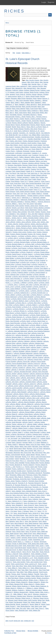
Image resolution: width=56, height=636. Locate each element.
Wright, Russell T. (11, 606)
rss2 (32, 620)
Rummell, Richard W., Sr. (38, 485)
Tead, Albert (24, 570)
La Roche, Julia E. (24, 291)
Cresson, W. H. (43, 155)
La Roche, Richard (37, 307)
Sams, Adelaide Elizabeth (29, 491)
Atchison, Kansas (31, 94)
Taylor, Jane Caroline (19, 562)
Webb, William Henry (37, 576)
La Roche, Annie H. (38, 238)
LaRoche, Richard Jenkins (39, 410)
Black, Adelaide (25, 102)
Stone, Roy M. (26, 552)
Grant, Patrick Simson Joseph (24, 189)
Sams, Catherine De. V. (30, 501)
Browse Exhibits (33, 631)
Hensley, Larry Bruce (18, 208)
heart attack (38, 204)
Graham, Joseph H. (34, 181)
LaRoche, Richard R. (12, 412)
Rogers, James (10, 481)
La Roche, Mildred (43, 305)
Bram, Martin (9, 119)
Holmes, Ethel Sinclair (12, 210)
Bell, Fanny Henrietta (22, 100)
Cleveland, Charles (35, 147)
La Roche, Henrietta (26, 274)
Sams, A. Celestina (23, 489)
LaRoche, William (35, 426)
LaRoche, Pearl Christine (41, 404)
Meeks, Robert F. (13, 444)
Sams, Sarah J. (14, 527)
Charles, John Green (15, 141)
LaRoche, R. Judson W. (32, 406)
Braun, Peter (9, 129)
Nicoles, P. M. (26, 456)
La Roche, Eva (24, 262)
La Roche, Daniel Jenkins (41, 254)
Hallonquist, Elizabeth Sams (29, 199)
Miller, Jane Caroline (27, 450)
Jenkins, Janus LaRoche (23, 222)
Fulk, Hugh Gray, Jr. (33, 173)
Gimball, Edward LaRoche (39, 175)
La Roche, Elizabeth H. (37, 258)
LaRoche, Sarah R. (42, 420)
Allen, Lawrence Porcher (35, 86)
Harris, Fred (22, 204)
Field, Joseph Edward (18, 171)
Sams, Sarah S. (20, 529)
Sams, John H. (16, 517)
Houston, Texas (45, 212)
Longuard (8, 442)
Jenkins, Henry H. (11, 220)
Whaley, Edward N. (34, 582)
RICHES (14, 11)
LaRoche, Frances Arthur (34, 359)
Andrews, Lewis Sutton (16, 92)
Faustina (33, 169)
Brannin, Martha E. (34, 123)
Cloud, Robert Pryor (37, 149)
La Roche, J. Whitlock (20, 282)
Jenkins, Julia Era (13, 224)
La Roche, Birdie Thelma (42, 244)
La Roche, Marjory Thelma (35, 299)
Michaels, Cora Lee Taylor (35, 448)
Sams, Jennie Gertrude (20, 513)
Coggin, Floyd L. (10, 151)
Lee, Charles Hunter (39, 436)
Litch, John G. (31, 440)
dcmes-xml (17, 620)
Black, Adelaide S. (20, 104)
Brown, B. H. (9, 131)
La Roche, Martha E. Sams (20, 301)
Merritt (11, 448)
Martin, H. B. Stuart (34, 442)
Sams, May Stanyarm (31, 521)
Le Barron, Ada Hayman (17, 434)
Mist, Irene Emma (37, 452)
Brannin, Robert (35, 125)
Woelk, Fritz (26, 602)
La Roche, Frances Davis (22, 264)
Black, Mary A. (10, 112)
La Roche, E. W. (22, 256)
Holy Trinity (31, 212)
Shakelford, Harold (11, 541)
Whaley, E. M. (43, 580)
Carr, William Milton (34, 135)
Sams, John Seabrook (41, 517)
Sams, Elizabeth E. (17, 505)
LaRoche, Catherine (36, 341)
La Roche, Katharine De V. (22, 293)
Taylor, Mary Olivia (17, 566)
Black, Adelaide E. (36, 102)
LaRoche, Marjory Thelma (21, 394)
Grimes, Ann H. (16, 197)
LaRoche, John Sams (12, 382)
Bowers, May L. (31, 116)
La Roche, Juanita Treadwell (23, 286)
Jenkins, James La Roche (33, 220)
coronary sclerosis (22, 155)
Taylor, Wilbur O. (13, 568)
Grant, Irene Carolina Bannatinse (31, 183)
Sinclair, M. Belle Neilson (19, 543)
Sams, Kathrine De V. (23, 519)
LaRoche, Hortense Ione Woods (39, 373)
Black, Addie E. (15, 102)
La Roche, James (32, 282)
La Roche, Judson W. (38, 286)
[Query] (28, 15)
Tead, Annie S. (33, 570)
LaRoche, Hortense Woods (27, 376)
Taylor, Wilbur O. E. (24, 568)
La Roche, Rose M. (15, 319)
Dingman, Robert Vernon (29, 165)
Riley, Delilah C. (43, 475)
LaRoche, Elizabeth (18, 351)
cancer (42, 131)
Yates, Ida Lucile (21, 608)
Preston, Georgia (11, 471)
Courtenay (35, 155)
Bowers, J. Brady (20, 116)
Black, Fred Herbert (21, 110)
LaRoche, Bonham (11, 341)
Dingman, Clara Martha (15, 165)
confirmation (18, 153)
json (22, 620)
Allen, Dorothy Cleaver (32, 80)
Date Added (25, 53)
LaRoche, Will (25, 426)
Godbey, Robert (14, 179)
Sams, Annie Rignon (29, 495)
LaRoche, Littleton (11, 390)
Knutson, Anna (31, 232)
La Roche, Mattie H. (32, 305)
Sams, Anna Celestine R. (37, 493)
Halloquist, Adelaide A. (17, 201)
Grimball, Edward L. (21, 195)
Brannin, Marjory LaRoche (20, 123)
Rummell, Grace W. (11, 483)
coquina (44, 153)
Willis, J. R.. (9, 594)
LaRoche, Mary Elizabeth (18, 398)
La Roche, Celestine (22, 250)
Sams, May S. (20, 521)
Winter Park (41, 600)
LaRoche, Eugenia (37, 357)
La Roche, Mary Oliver (34, 303)
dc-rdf (11, 620)
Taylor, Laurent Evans (17, 564)
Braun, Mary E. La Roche (34, 127)
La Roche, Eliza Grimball (22, 258)
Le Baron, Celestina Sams (36, 428)
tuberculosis (21, 576)
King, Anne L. (41, 230)
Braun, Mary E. (21, 127)
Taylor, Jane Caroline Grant (34, 562)
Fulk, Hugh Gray (22, 173)
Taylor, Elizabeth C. (11, 558)
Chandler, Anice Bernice (42, 137)
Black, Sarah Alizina (21, 112)
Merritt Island (18, 448)
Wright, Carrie (45, 604)
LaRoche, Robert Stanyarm (14, 416)
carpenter (15, 133)
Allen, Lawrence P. (21, 86)
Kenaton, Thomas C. (29, 230)
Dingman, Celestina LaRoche (30, 163)
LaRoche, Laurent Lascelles (14, 388)
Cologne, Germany (35, 151)
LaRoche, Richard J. (24, 410)
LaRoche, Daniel (25, 347)
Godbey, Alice (34, 177)
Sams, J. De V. (42, 509)
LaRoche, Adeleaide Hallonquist (17, 331)
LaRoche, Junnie (13, 386)
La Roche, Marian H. (36, 295)
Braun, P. (45, 127)
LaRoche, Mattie (40, 400)
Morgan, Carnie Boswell (13, 454)
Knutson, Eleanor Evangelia (18, 234)
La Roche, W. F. (37, 323)
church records (27, 145)
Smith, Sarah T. (40, 546)
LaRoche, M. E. (22, 390)
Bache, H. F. (21, 96)
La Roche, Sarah (25, 321)
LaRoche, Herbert (11, 373)
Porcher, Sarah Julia (31, 467)
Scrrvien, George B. (21, 539)
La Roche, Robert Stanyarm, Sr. (15, 317)
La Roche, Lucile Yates (22, 295)
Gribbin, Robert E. (36, 193)
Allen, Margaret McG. (29, 88)
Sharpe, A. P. (29, 541)
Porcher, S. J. (20, 467)
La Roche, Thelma (26, 323)
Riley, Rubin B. (18, 477)
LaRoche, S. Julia (24, 418)
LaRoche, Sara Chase (14, 420)
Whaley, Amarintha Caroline (27, 578)
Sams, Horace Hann (20, 509)
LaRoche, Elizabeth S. (40, 353)
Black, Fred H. (10, 110)
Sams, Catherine (33, 499)
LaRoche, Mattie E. (11, 402)
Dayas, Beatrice (39, 159)
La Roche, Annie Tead (22, 240)
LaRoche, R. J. (19, 406)
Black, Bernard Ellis (44, 104)
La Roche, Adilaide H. (25, 238)
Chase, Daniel (41, 143)
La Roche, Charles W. (26, 252)
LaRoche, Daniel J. (36, 347)
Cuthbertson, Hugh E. (12, 157)
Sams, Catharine (35, 497)
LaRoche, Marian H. (33, 390)
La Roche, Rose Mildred (29, 319)
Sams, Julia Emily (11, 519)
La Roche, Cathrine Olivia (35, 248)
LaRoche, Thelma (11, 424)
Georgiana (27, 175)
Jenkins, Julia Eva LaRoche (38, 224)
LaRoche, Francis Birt (23, 361)
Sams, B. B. (17, 497)
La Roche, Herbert (28, 278)
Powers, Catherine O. (18, 469)
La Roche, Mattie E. (19, 305)
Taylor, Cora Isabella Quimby (40, 556)
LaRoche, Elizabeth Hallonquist (23, 353)
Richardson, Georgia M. (35, 473)
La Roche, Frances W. (38, 264)
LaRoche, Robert (40, 412)
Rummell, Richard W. (34, 483)
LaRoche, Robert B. (11, 414)
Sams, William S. (11, 535)
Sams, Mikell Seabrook (31, 523)
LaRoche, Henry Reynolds (40, 371)
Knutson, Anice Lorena (19, 232)
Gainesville (19, 175)
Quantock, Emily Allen (33, 471)
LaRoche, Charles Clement (14, 345)
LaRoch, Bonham (25, 329)
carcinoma (9, 133)
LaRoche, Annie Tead (24, 333)
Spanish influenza (32, 548)
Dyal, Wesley (22, 167)
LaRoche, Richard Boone (36, 408)
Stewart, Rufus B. (16, 552)
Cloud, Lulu (27, 149)
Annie (7, 94)
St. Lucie (41, 548)
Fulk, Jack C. (12, 175)
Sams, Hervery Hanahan (26, 507)
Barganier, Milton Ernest (18, 98)
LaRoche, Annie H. (11, 333)
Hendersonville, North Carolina (15, 206)
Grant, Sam (16, 193)
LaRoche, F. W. (22, 359)
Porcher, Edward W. (41, 465)
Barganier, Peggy (31, 98)
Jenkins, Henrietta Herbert (30, 218)
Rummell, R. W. (22, 483)
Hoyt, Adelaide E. (11, 214)
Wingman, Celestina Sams (18, 596)
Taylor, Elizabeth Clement (13, 560)
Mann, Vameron (17, 442)
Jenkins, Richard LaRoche (40, 228)
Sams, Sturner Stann (18, 531)
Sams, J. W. (9, 513)
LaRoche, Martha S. (24, 396)
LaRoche (34, 329)
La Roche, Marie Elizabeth (25, 297)
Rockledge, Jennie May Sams (22, 479)
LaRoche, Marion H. (33, 392)
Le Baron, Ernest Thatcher (29, 430)
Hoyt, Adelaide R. (22, 214)
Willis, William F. (18, 594)
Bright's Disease (19, 129)
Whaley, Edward (10, 582)
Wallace (28, 576)
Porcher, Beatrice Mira (31, 463)
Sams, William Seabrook (23, 535)
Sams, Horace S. (32, 509)
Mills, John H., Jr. (39, 450)
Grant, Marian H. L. (29, 185)
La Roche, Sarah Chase (38, 321)
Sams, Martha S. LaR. (37, 519)
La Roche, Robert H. (21, 313)
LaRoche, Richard (22, 408)
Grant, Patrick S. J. (35, 187)
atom (7, 620)
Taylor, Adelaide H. (24, 554)
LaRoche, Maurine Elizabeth (26, 402)
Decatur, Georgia (23, 161)
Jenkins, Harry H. (17, 218)
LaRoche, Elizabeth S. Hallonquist (31, 355)
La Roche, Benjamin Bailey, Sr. (15, 244)
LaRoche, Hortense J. (12, 376)
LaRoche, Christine (42, 345)
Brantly (14, 127)
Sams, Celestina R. (17, 503)
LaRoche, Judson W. (29, 384)
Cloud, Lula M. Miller (17, 149)
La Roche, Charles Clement (37, 250)
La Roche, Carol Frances (18, 248)
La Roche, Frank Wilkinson (24, 268)
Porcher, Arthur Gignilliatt (16, 463)
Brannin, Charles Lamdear (33, 119)
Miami (24, 448)
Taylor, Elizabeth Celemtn (41, 558)
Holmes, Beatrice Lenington (41, 208)
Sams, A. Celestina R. (36, 489)
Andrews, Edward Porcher (32, 90)
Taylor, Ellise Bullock (38, 560)
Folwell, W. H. (30, 171)
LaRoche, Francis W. (33, 363)
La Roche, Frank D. (40, 266)
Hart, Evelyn (30, 204)
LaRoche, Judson (17, 384)
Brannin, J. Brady (20, 121)
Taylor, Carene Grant (12, 556)
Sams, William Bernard (39, 533)
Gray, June (27, 193)
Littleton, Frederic (41, 440)
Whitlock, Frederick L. (18, 590)
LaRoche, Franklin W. (18, 367)
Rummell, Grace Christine (36, 481)
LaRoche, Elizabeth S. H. (13, 355)
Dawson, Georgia (28, 159)
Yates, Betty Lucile (36, 606)
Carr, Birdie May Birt (12, 135)
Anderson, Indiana (17, 90)
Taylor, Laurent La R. (31, 564)
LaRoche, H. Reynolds (18, 369)
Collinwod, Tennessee (22, 151)
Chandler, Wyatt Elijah (34, 139)
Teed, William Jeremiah (31, 572)
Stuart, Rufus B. (44, 552)
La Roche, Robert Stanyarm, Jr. (39, 315)
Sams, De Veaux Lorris (31, 503)
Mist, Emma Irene (26, 452)
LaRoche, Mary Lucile (32, 398)
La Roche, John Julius (25, 284)
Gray (21, 193)
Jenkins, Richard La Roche (24, 228)
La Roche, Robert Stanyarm (20, 315)
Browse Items (20, 631)
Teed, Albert (19, 572)
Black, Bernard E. (32, 104)
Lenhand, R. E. (35, 438)
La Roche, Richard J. (19, 309)
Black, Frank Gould (32, 108)
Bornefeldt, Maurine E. (30, 114)
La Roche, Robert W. (32, 317)
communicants (10, 153)
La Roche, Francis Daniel (25, 266)
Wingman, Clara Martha (34, 596)
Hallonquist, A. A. (27, 197)
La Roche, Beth (29, 244)
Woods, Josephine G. (22, 604)
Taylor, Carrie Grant (24, 556)
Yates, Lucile (30, 608)
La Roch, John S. (13, 238)
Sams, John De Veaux (31, 515)
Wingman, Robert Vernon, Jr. (23, 598)
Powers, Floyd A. (31, 469)
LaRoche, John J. (26, 380)
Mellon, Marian (14, 446)
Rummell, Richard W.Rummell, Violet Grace (19, 487)
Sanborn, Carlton (15, 537)
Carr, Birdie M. (45, 133)
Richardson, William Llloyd (18, 475)
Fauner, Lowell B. (24, 169)
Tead (19, 570)
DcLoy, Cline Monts (11, 161)
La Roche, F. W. (34, 262)
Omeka (49, 633)
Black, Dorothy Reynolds (29, 106)
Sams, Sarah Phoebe (36, 527)
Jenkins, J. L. (21, 220)
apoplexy (12, 94)
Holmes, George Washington (28, 210)
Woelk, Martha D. (36, 602)
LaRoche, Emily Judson (24, 357)
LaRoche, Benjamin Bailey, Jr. (14, 337)
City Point (46, 145)
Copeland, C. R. (36, 153)
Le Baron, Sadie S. (17, 432)
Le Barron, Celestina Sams (34, 434)
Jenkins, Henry (43, 218)
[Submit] (50, 15)
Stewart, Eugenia (38, 550)
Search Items (30, 42)
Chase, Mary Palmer (12, 145)
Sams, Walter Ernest (25, 533)
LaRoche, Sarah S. (28, 422)
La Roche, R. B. (26, 307)
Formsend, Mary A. (40, 171)
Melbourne (22, 444)
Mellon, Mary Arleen (26, 446)
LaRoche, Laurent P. (29, 388)
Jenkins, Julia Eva (24, 224)
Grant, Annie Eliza (15, 183)
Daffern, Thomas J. (17, 159)
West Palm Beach (13, 578)
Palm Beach (34, 458)
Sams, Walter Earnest (12, 533)
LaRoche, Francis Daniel (37, 361)
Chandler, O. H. (22, 139)
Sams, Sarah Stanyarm (33, 529)
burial (15, 131)
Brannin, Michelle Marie (22, 125)
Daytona (47, 159)
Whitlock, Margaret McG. (21, 592)
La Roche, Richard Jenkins (34, 309)
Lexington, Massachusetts (19, 440)
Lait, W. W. (32, 327)
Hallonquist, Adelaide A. (13, 199)
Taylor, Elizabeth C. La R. (25, 558)
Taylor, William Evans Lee (38, 568)
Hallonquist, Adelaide (39, 197)
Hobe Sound (29, 208)
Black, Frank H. (43, 108)
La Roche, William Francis (20, 327)
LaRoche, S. (14, 418)
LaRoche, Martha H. (12, 396)
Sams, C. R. (26, 497)
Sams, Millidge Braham (29, 525)
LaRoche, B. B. (10, 335)
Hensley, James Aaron (31, 206)
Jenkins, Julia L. (10, 226)
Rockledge (9, 479)
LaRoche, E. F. (35, 349)
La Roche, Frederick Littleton (19, 272)
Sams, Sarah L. (24, 527)
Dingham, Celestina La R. (13, 163)
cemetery (18, 137)
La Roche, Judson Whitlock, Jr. (30, 288)
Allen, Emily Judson (33, 82)
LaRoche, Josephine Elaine (27, 382)
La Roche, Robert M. (34, 313)
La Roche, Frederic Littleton (29, 270)
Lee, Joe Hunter (12, 438)
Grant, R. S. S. (38, 189)
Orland (17, 458)
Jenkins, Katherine (37, 226)
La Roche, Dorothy (11, 256)
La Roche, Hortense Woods (38, 280)
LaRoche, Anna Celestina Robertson (38, 331)
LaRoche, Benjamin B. (22, 335)
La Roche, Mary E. (34, 301)
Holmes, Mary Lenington (19, 212)
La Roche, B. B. (34, 240)
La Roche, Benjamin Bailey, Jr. (40, 242)
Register (51, 2)
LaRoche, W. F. (21, 424)
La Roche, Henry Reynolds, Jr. (38, 276)
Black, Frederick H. (33, 110)
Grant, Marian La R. (42, 185)
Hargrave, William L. (31, 201)
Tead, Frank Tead (44, 570)
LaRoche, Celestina (22, 343)
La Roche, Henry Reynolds (20, 276)
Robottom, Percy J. (40, 477)
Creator (18, 53)
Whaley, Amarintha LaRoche (19, 580)
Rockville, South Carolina (39, 479)
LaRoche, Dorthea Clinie (22, 349)
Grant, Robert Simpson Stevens (25, 191)
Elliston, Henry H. (32, 167)
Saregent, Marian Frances (29, 537)
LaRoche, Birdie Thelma (37, 339)
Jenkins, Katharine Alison (23, 226)
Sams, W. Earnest (30, 531)
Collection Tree (9, 631)
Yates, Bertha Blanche (23, 606)
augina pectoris (12, 96)
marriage (25, 442)
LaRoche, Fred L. (31, 367)
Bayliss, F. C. (11, 100)
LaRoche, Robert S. (39, 414)
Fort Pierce (12, 173)
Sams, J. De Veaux (11, 511)
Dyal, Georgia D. (13, 167)
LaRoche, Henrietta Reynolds (22, 371)
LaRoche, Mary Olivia (28, 400)
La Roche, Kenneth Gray (38, 293)
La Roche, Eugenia (39, 260)
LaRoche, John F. (15, 380)
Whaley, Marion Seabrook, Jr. (21, 586)
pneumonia (30, 461)
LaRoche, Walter (32, 424)
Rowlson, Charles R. (21, 481)
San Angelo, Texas (37, 535)
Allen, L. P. (40, 84)
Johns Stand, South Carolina (14, 230)
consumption (27, 153)
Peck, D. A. (23, 461)
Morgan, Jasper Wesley (28, 454)
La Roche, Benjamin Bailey (22, 242)
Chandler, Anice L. (11, 139)
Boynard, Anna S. (41, 116)
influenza (15, 216)
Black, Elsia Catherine (18, 108)
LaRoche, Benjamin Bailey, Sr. (33, 337)
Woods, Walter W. (35, 604)
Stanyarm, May (28, 550)
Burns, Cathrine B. (23, 131)
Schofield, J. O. (10, 539)
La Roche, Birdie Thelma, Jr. (14, 246)
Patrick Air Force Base (12, 461)
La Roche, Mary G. (21, 303)
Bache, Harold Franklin (33, 96)
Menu (7, 23)
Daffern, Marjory (35, 157)
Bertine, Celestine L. (36, 100)
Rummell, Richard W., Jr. (22, 485)
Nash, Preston (10, 456)
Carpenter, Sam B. (34, 133)
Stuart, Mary (35, 552)
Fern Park (40, 169)
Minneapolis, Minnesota (13, 452)
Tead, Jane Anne (11, 572)
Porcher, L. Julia (10, 467)
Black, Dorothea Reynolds (13, 106)
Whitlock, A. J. (21, 588)
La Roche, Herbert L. (41, 278)
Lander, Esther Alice (42, 327)
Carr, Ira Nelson (23, 135)
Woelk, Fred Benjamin (15, 602)
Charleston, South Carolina (28, 143)
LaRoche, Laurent (39, 386)
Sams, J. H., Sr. (42, 511)
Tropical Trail (13, 576)
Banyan (42, 96)
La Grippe (21, 236)
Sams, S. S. (40, 525)
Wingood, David (13, 600)
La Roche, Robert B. (34, 311)
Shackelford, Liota (38, 539)
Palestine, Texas (24, 458)
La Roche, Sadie (42, 319)
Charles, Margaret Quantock (31, 141)
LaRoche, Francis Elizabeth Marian (16, 363)
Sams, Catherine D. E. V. (15, 501)
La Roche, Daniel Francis (13, 254)
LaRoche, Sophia (39, 422)
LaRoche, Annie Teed (37, 333)
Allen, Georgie (32, 84)
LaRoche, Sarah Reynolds (13, 422)
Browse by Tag (19, 42)
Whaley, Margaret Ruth (16, 584)
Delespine (32, 161)
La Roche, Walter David (21, 325)
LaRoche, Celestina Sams (36, 343)
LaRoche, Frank (22, 365)
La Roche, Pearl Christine (13, 307)
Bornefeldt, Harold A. (16, 114)
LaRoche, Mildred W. (27, 404)
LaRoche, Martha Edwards (37, 394)
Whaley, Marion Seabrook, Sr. (39, 586)
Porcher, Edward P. (29, 465)
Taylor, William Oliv (11, 570)
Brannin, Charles (19, 119)
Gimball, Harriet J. (11, 177)
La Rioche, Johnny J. (31, 236)
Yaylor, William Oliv (34, 610)
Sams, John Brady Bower (16, 515)
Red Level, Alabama (21, 473)
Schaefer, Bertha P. (44, 537)
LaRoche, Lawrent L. (42, 388)
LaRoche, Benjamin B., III (37, 335)
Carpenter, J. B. (23, 133)
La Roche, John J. (12, 284)
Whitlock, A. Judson (32, 588)
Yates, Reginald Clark (21, 610)
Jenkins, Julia (36, 222)
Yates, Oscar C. (39, 608)
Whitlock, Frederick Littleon (34, 590)
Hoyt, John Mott (32, 214)
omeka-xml (27, 620)
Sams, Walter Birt (42, 531)
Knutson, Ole (31, 234)
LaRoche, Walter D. (43, 424)
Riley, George (10, 477)
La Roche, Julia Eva (36, 291)
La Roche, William (34, 325)
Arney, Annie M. (20, 94)
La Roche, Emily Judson (25, 260)
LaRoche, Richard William (26, 412)
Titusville (36, 574)
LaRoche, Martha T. (37, 396)
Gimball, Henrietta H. (23, 177)
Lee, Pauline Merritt (24, 438)
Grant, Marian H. (18, 185)
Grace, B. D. (24, 181)
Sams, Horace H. (39, 507)
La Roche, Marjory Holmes (19, 299)
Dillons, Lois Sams (41, 161)
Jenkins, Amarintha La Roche (35, 216)
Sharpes (36, 541)
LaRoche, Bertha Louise (22, 339)
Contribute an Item (10, 633)
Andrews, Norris (44, 92)
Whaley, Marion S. (29, 584)
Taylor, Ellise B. (26, 560)
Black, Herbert (44, 110)
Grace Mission (15, 181)
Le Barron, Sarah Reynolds (24, 436)
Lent (9, 440)
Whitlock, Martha (34, 592)
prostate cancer (21, 471)
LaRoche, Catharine (24, 341)
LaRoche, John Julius (39, 380)
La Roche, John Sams (39, 284)
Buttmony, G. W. (35, 131)
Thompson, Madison (27, 574)
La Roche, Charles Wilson (41, 252)
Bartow (39, 98)
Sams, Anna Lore (17, 495)
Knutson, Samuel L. (11, 236)
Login (43, 2)
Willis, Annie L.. (44, 592)
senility (30, 539)
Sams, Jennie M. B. (34, 513)
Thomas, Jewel (15, 574)
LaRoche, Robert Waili (29, 416)
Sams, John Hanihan (27, 517)
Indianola (41, 214)
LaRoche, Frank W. (33, 365)
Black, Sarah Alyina (33, 112)
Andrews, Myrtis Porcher (31, 92)
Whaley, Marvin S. (11, 588)
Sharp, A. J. (21, 541)
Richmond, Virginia (32, 475)
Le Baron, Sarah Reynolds (32, 432)
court (29, 155)
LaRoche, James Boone (28, 378)
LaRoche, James (15, 378)
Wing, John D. (28, 594)
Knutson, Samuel (41, 234)
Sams (15, 489)
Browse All (9, 42)
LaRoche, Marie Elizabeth (19, 392)
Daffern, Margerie (24, 157)
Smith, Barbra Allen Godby (36, 543)
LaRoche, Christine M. (12, 347)
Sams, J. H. (33, 511)
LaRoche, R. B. (10, 406)
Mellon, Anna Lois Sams (33, 444)
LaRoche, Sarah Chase (29, 420)
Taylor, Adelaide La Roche (39, 554)
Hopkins (37, 212)
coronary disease (11, 155)
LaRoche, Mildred (15, 404)
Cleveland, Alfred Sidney (21, 147)
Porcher (37, 461)
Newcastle (18, 456)
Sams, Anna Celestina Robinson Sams (17, 493)
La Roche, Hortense (23, 280)
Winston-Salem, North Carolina (27, 600)
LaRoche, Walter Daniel (13, 426)
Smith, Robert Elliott (29, 546)
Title (13, 53)
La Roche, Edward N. (34, 256)
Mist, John (46, 452)
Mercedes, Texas (37, 446)
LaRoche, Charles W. (29, 345)
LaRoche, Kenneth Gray (26, 386)
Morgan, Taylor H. (41, 454)
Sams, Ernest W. (29, 505)
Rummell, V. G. (37, 487)
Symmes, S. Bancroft (12, 554)
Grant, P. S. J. (25, 187)
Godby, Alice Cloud (26, 179)
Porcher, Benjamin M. (15, 465)
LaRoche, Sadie (35, 418)
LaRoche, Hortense (23, 373)
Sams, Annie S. (41, 495)
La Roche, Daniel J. (27, 254)
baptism (8, 98)
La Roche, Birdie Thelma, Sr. (32, 246)
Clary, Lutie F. (10, 147)
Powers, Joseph (41, 469)
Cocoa (46, 149)
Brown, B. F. (42, 129)
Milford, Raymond (14, 450)
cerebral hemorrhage (27, 137)
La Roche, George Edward (37, 272)
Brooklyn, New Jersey (30, 129)
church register (37, 145)
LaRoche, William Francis (19, 428)
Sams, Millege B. (16, 525)
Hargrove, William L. (12, 204)
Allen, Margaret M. (17, 88)
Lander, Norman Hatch (12, 329)
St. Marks (20, 550)
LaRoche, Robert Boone (25, 414)
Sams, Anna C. (42, 491)
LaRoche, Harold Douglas (33, 369)
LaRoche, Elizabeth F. (31, 351)
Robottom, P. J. (28, 477)
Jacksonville (22, 216)
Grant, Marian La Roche (13, 187)
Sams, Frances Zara (12, 507)
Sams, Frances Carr (41, 505)
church (21, 145)
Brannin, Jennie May (33, 121)
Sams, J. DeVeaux (23, 511)
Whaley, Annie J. (34, 580)
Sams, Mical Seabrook (17, 523)
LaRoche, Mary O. (15, 400)
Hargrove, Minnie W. (44, 201)
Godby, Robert (36, 179)
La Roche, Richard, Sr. (20, 311)
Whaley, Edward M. (22, 582)
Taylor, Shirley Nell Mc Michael (32, 566)
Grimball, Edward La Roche (35, 195)
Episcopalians (14, 169)
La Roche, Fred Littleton (40, 268)
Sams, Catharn (22, 499)
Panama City (42, 458)
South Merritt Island (20, 548)
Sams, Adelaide (16, 491)
